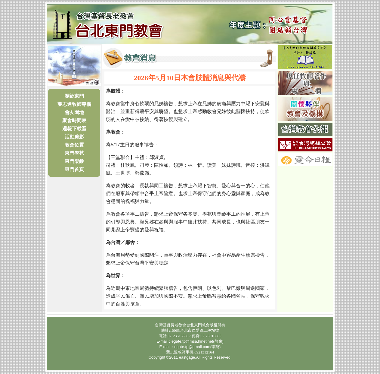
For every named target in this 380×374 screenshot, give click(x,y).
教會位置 (74, 144)
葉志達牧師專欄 (74, 104)
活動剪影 (74, 136)
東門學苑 (74, 153)
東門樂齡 (74, 161)
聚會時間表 (74, 120)
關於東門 (74, 96)
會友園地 (74, 112)
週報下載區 (74, 128)
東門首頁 (74, 169)
